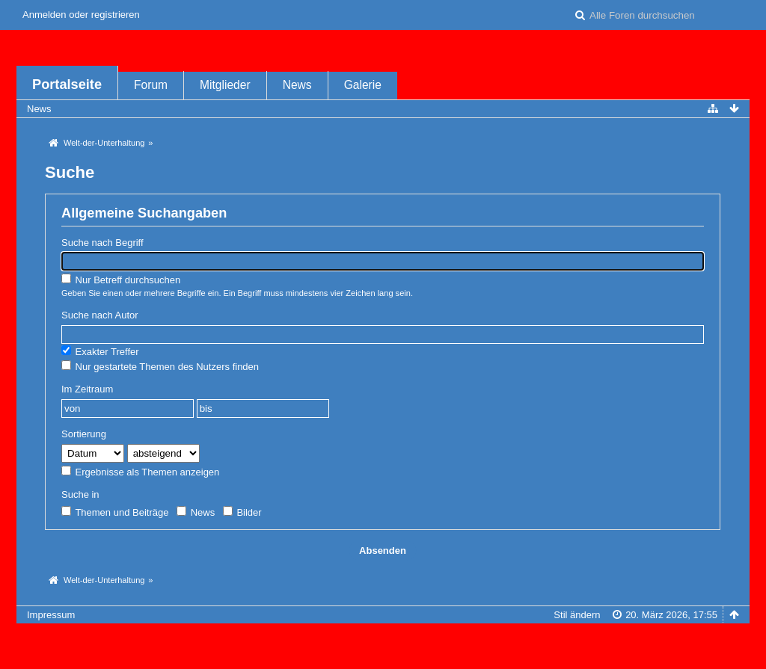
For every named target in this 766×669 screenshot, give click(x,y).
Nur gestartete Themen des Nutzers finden (160, 366)
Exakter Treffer (100, 351)
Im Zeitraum (87, 389)
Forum (151, 84)
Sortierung (83, 434)
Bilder (242, 512)
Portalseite (67, 84)
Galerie (363, 84)
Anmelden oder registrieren (81, 14)
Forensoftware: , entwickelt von (383, 639)
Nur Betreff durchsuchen (120, 280)
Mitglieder (225, 84)
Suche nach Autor (99, 315)
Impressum (51, 614)
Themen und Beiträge (114, 512)
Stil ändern (577, 614)
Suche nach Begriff (102, 242)
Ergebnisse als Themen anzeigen (140, 472)
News (297, 84)
